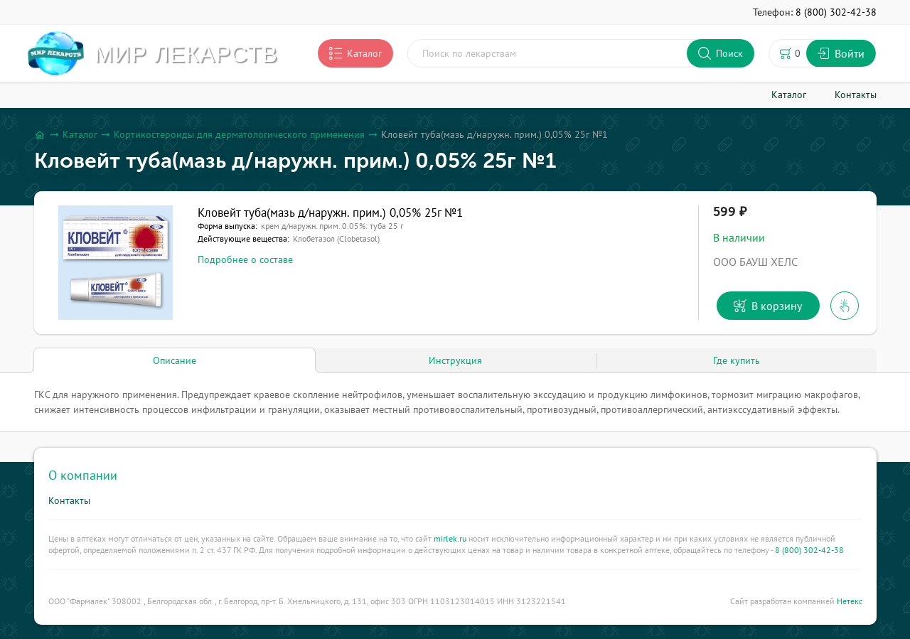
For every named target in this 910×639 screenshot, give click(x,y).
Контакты (69, 500)
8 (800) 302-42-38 (809, 549)
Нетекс (849, 601)
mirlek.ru (450, 538)
